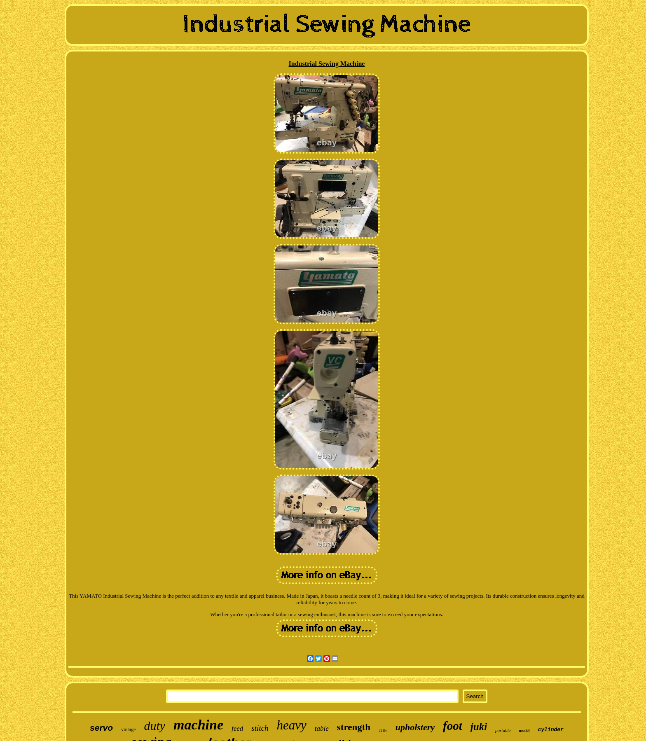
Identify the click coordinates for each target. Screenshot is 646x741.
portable (502, 730)
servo (101, 727)
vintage (128, 729)
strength (353, 727)
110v (383, 730)
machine (198, 724)
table (322, 728)
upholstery (415, 727)
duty (154, 725)
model (524, 730)
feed (237, 728)
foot (452, 725)
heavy (292, 725)
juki (478, 726)
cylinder (550, 730)
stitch (259, 728)
